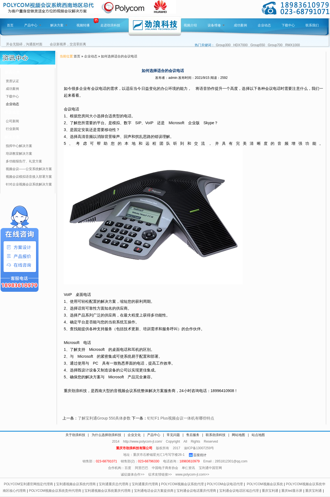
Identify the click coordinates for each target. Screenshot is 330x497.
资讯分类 (12, 72)
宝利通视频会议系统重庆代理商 (107, 491)
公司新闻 (12, 121)
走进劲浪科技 (110, 25)
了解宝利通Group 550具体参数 (104, 418)
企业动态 (264, 25)
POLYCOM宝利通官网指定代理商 (28, 484)
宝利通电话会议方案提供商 (154, 491)
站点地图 (258, 435)
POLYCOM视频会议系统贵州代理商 (55, 491)
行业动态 (12, 112)
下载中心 (288, 25)
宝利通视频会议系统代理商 (76, 484)
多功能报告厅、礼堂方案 (24, 161)
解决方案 (58, 25)
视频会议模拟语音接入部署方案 (29, 177)
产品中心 (32, 25)
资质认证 (12, 81)
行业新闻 (12, 129)
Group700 (275, 45)
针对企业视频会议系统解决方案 (29, 184)
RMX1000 (292, 45)
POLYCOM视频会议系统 (265, 484)
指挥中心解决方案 (19, 146)
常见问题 (173, 435)
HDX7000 (240, 45)
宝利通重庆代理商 (145, 484)
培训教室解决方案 (19, 154)
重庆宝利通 (270, 491)
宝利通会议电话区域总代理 (239, 491)
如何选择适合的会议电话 (119, 56)
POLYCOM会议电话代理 (225, 484)
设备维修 (216, 25)
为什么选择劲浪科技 (106, 435)
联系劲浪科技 (216, 435)
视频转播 (83, 25)
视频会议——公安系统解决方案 (29, 169)
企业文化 (134, 435)
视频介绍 (190, 25)
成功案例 (240, 25)
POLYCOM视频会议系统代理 (182, 484)
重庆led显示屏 (291, 491)
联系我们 (312, 25)
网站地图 (238, 435)
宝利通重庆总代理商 (113, 484)
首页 (10, 25)
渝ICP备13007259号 (199, 448)
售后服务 (192, 435)
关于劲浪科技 (75, 435)
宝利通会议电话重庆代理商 (196, 491)
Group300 (223, 45)
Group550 (257, 45)
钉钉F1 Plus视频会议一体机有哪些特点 (180, 418)
